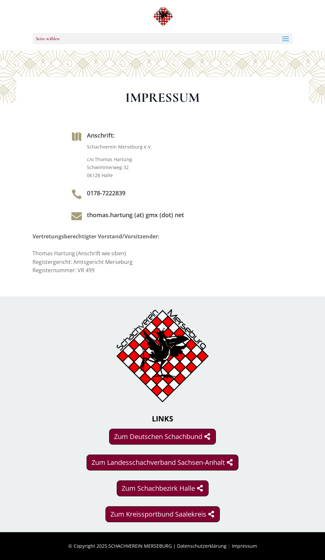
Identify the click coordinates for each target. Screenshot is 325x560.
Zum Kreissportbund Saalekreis (158, 514)
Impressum (244, 546)
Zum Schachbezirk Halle (158, 488)
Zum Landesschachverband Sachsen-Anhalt (158, 462)
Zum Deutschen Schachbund (158, 436)
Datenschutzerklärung (202, 546)
